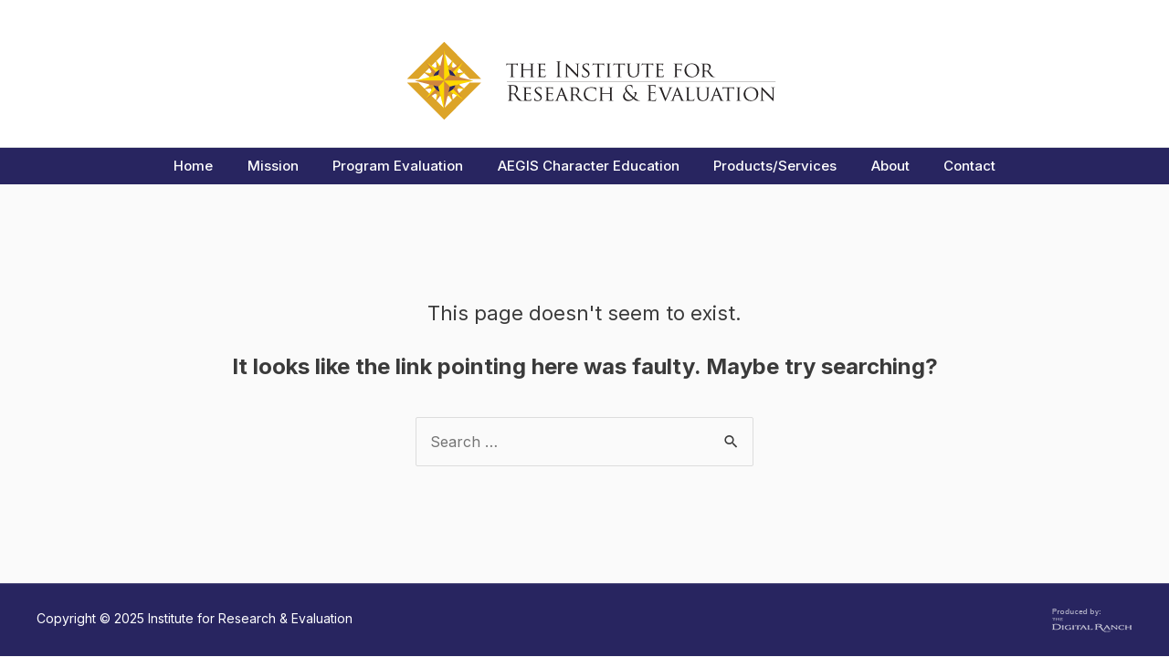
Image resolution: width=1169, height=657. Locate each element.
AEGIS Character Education (588, 165)
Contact (949, 165)
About (877, 165)
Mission (286, 165)
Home (214, 165)
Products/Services (768, 165)
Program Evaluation (405, 165)
